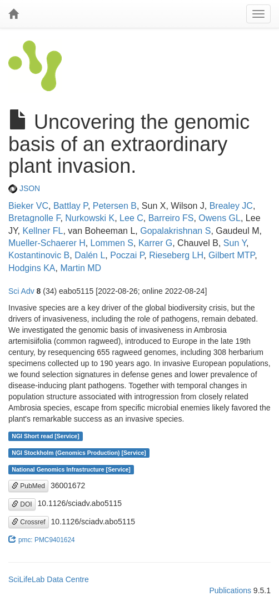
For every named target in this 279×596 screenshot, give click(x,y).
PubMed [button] (28, 486)
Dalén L (89, 255)
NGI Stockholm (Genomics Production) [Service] (79, 452)
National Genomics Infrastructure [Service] (71, 469)
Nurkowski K (89, 218)
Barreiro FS (171, 218)
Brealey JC (231, 206)
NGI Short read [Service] (45, 436)
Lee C (131, 218)
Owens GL (219, 218)
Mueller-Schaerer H (47, 243)
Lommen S (112, 243)
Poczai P (127, 255)
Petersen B (115, 206)
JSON (24, 188)
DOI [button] (22, 504)
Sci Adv (21, 291)
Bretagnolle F (34, 218)
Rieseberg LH (176, 255)
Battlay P (70, 206)
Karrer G (155, 243)
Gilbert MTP (231, 255)
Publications (230, 590)
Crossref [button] (29, 522)
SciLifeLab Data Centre (48, 579)
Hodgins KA (32, 268)
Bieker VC (28, 206)
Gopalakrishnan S (175, 231)
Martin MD (80, 268)
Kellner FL (43, 231)
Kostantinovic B (38, 255)
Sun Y (234, 243)
